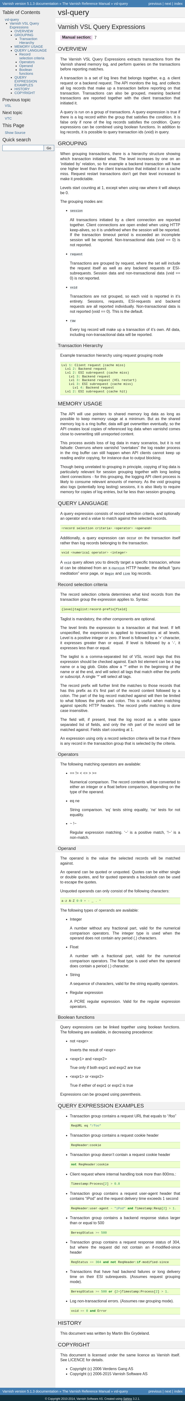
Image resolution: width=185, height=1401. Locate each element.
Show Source (15, 133)
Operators (27, 62)
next (168, 4)
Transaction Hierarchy (28, 41)
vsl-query (121, 4)
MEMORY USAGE (28, 46)
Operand (26, 66)
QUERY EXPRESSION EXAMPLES (25, 81)
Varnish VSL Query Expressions (24, 25)
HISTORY (22, 89)
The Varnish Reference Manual (86, 4)
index (178, 4)
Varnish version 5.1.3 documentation (30, 4)
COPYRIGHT (24, 93)
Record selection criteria (31, 56)
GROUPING (23, 35)
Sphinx (127, 1397)
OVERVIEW (23, 31)
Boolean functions (26, 71)
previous (154, 4)
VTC (8, 118)
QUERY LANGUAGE (30, 50)
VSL (8, 106)
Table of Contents (21, 12)
